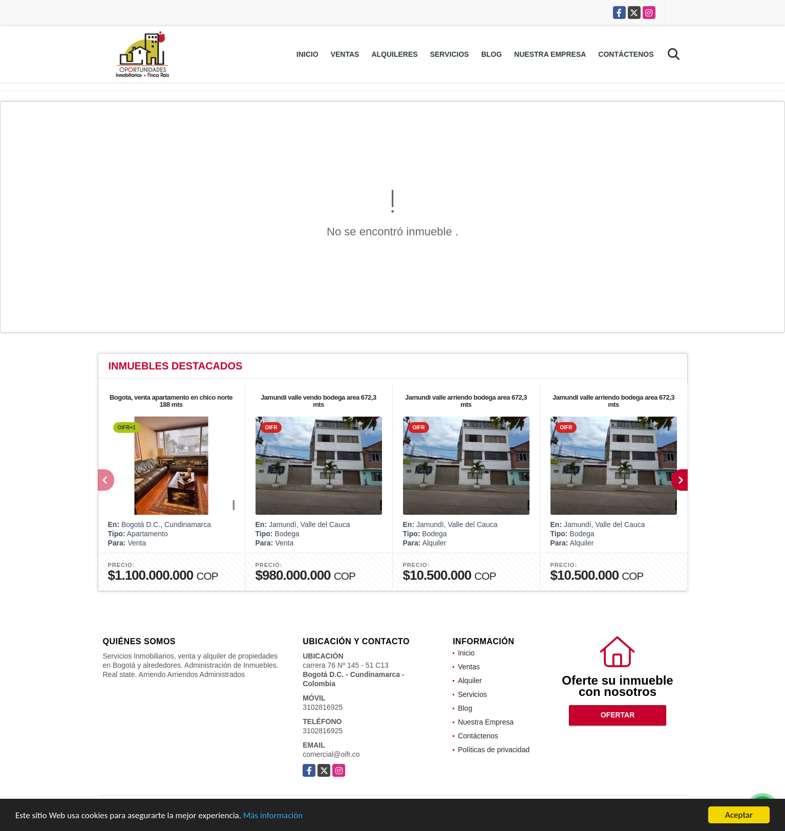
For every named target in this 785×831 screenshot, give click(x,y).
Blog (491, 54)
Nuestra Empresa (550, 54)
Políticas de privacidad (493, 750)
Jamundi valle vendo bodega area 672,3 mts (318, 400)
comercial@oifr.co (331, 754)
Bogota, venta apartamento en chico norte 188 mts (171, 400)
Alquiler (470, 680)
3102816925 (323, 707)
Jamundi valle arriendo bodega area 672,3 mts (466, 400)
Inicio (307, 54)
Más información (273, 816)
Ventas (345, 54)
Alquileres (394, 54)
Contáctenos (625, 54)
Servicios (449, 54)
